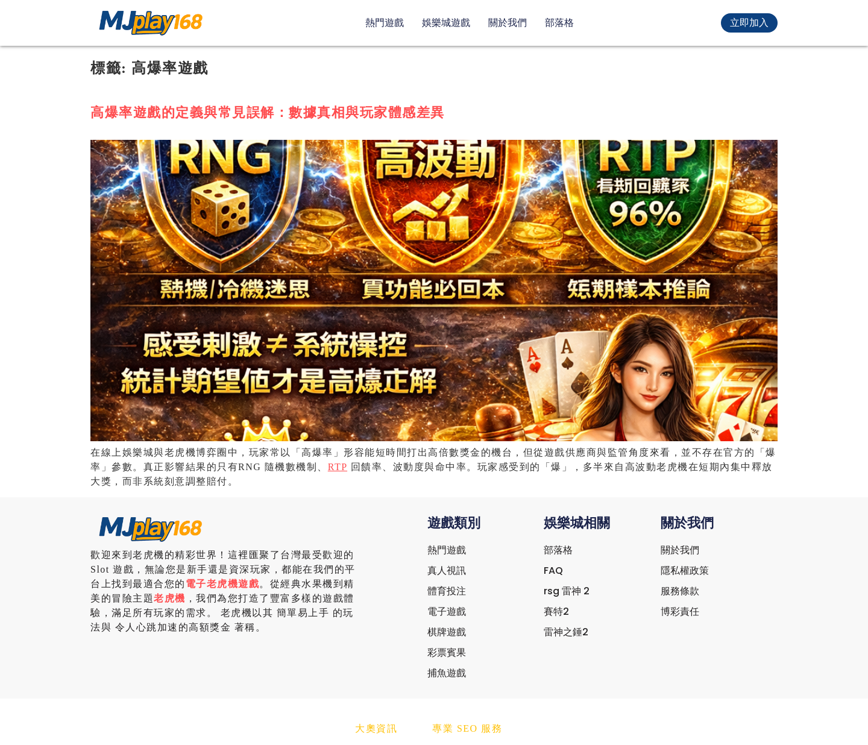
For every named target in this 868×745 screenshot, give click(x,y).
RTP (337, 467)
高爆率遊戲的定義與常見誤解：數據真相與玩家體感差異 (267, 112)
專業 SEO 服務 (467, 728)
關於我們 (507, 23)
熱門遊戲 (384, 23)
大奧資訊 (376, 728)
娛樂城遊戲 (446, 23)
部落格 (559, 23)
